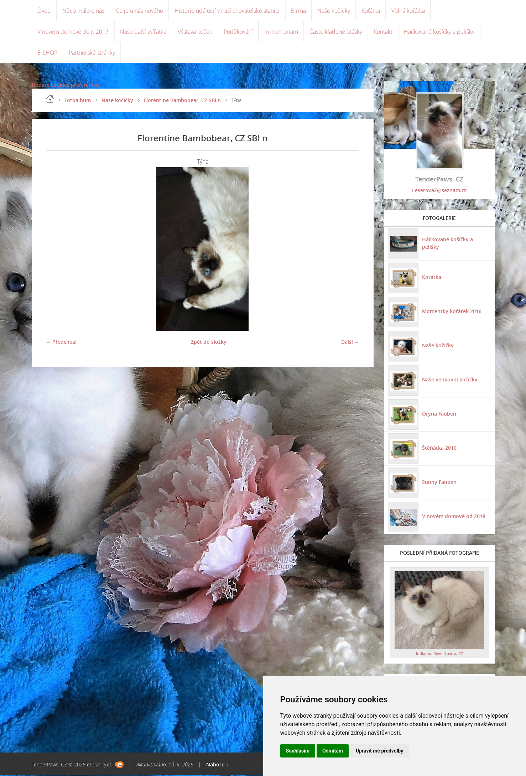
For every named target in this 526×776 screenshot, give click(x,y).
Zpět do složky (208, 342)
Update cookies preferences (66, 85)
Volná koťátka (408, 11)
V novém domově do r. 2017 (73, 32)
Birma (298, 11)
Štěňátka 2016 (439, 448)
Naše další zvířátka (143, 32)
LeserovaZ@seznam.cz (439, 191)
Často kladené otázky (335, 32)
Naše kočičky (333, 11)
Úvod (44, 11)
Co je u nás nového (139, 11)
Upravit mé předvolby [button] (379, 751)
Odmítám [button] (332, 751)
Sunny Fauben (439, 482)
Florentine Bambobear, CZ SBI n (182, 100)
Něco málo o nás (83, 11)
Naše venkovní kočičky (450, 380)
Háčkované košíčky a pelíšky (439, 32)
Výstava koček (195, 32)
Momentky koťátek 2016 (451, 311)
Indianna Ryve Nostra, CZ (439, 654)
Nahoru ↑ (217, 765)
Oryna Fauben (439, 414)
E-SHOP (47, 53)
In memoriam (281, 32)
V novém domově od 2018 (453, 516)
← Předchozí (61, 342)
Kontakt (383, 32)
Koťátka (370, 11)
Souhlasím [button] (298, 751)
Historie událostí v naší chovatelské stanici (227, 11)
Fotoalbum (77, 100)
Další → (350, 342)
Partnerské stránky (92, 53)
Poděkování (238, 32)
